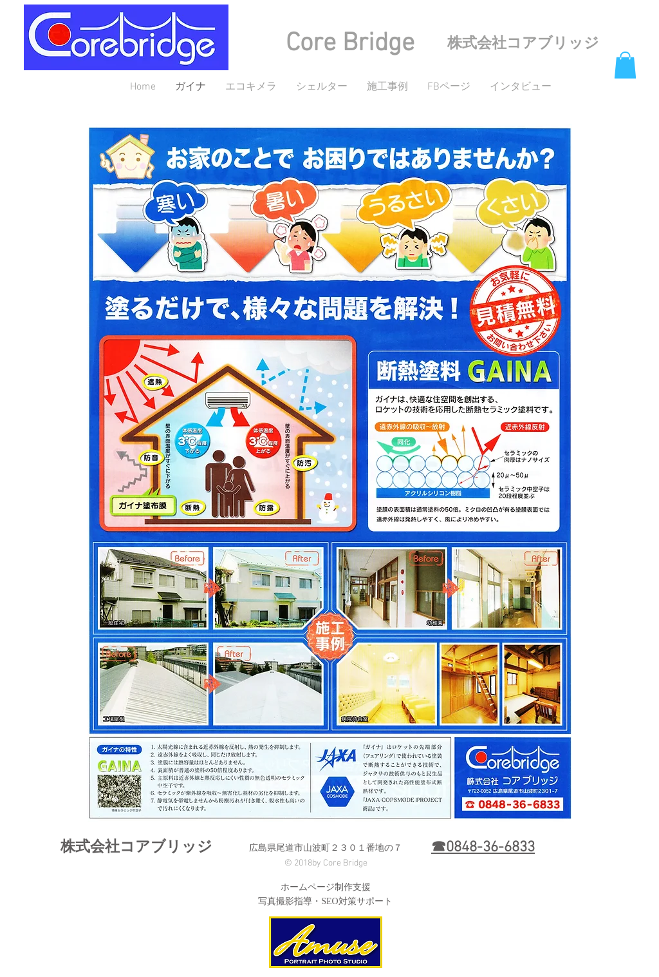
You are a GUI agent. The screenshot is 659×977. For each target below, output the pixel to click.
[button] (625, 65)
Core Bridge (350, 43)
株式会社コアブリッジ (523, 44)
